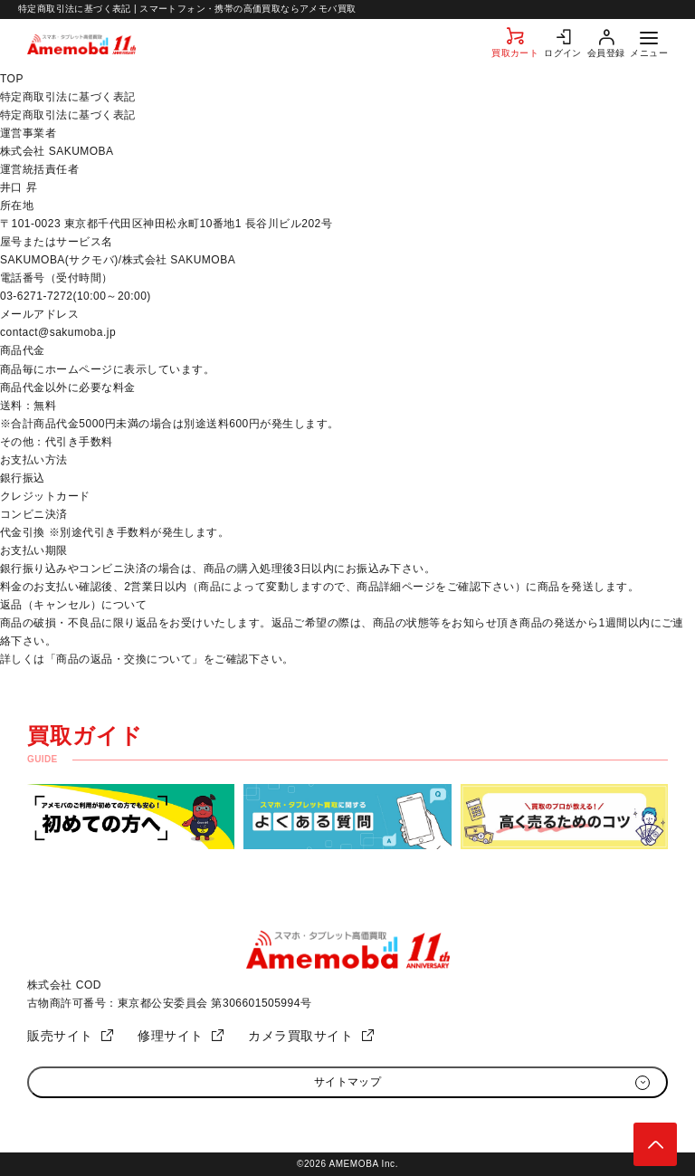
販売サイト (60, 1035)
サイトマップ (348, 1082)
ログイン (563, 53)
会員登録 (606, 53)
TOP (12, 78)
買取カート (514, 53)
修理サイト (171, 1035)
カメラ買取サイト (300, 1035)
